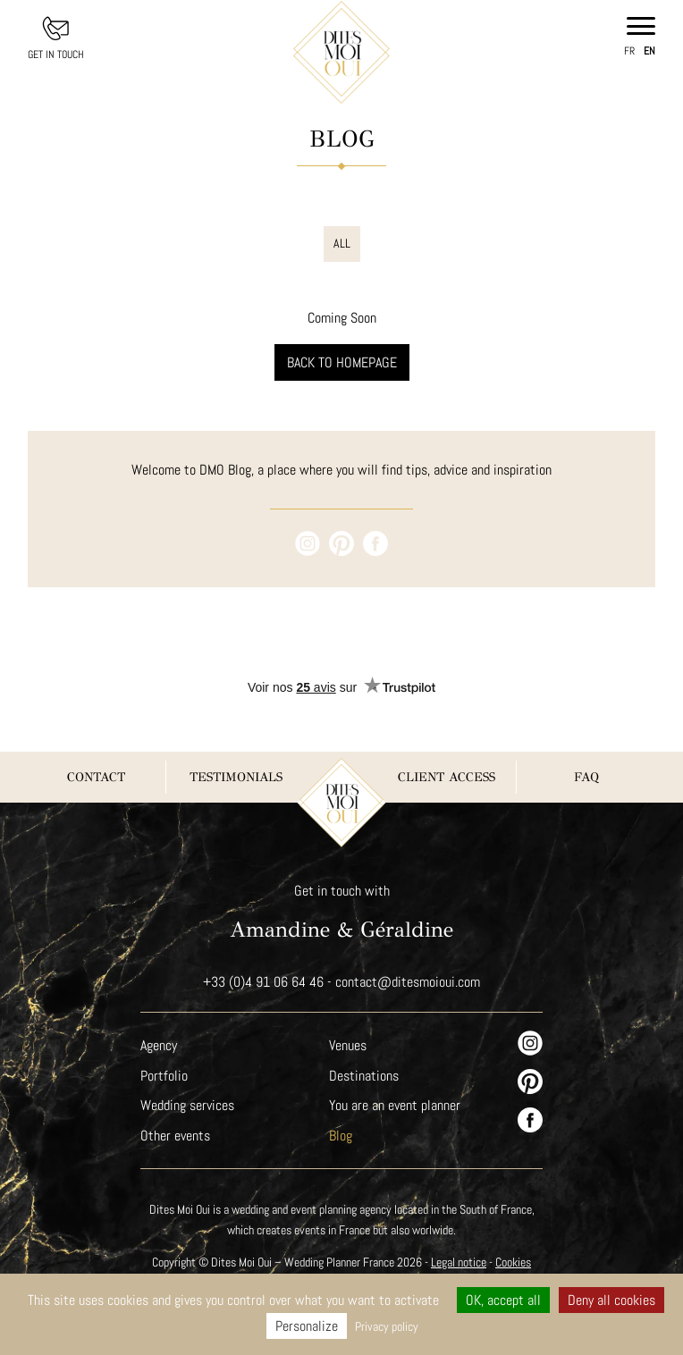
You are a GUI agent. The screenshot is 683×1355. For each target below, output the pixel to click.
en (650, 51)
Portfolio (163, 1075)
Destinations (364, 1075)
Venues (348, 1045)
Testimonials (236, 777)
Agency (159, 1045)
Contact (96, 777)
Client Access (446, 777)
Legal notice (462, 1262)
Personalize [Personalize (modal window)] (305, 1326)
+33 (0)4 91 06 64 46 (263, 981)
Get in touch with (342, 890)
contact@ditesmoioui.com (407, 981)
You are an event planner (395, 1105)
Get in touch (56, 54)
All (341, 243)
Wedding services (187, 1105)
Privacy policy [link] (386, 1326)
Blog (340, 1135)
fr (629, 51)
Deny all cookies (612, 1300)
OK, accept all (503, 1300)
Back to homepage (341, 362)
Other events (175, 1135)
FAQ (586, 777)
